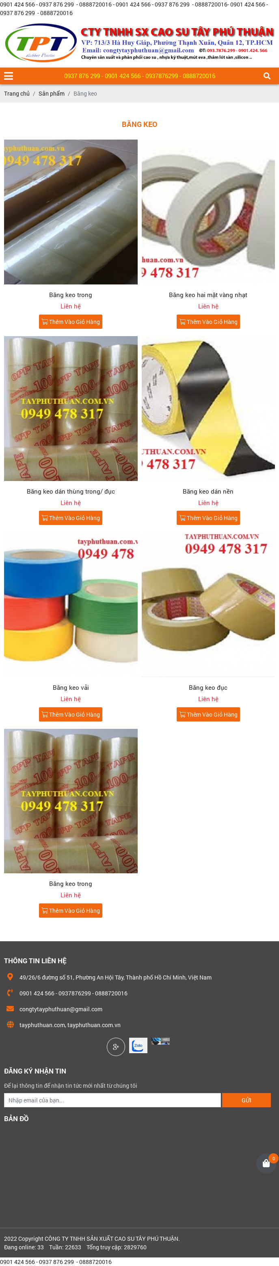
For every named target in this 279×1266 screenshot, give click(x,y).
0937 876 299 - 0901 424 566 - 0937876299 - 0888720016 (139, 76)
